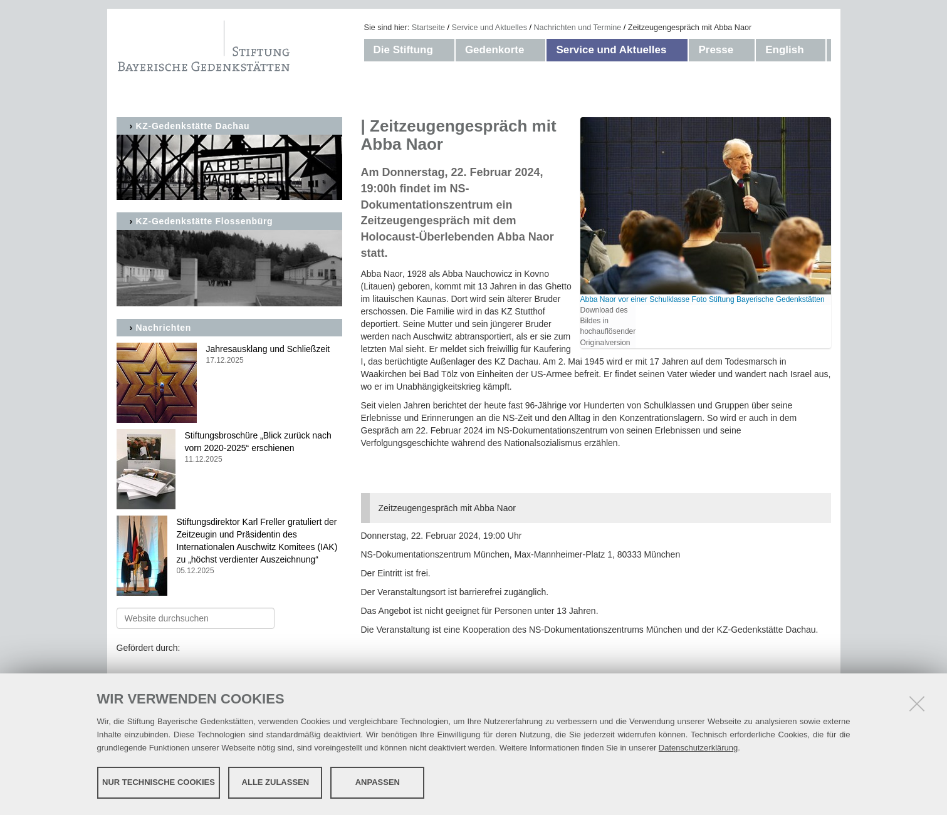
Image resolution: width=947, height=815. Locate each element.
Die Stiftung (403, 50)
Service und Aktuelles (489, 27)
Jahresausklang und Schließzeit (229, 355)
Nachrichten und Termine (577, 27)
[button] (445, 50)
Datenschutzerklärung (698, 747)
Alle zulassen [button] (276, 782)
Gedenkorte (494, 50)
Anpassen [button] (377, 782)
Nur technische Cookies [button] (158, 782)
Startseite (428, 27)
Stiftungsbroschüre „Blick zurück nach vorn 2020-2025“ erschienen (229, 447)
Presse (715, 50)
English (784, 50)
